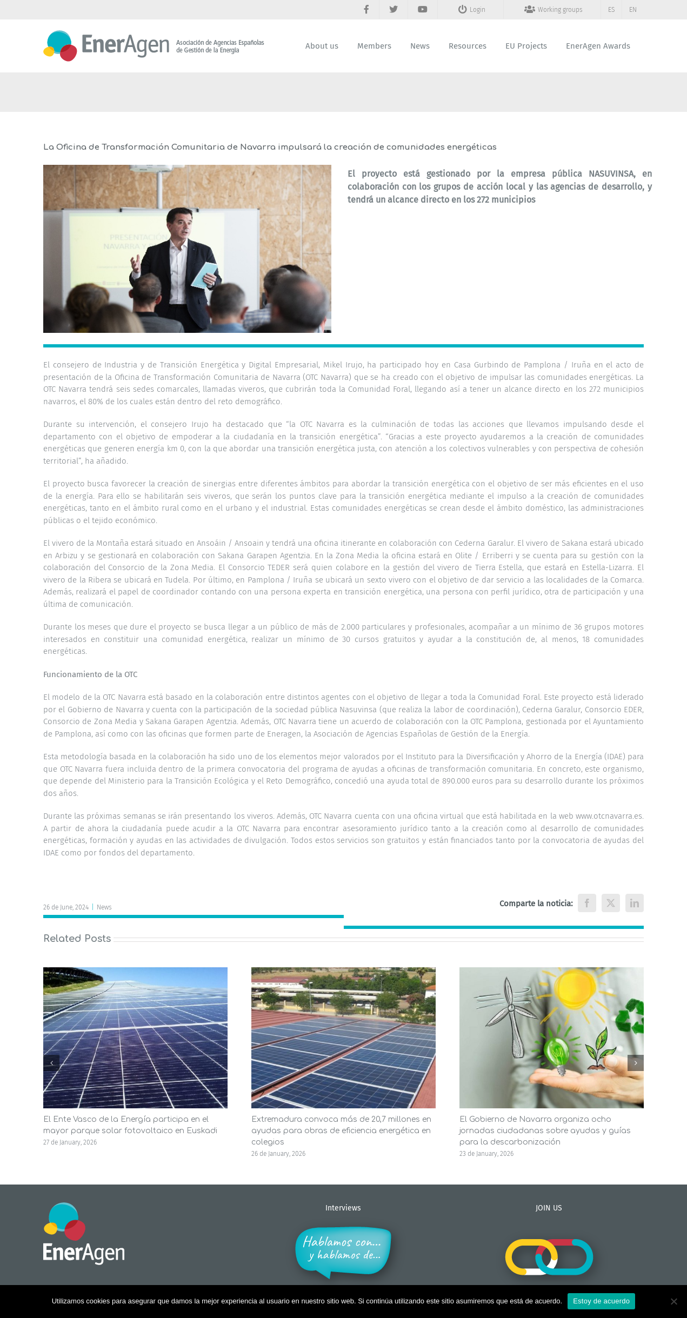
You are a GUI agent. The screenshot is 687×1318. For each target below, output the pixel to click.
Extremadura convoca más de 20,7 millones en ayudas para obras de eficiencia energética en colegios (341, 1130)
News (104, 907)
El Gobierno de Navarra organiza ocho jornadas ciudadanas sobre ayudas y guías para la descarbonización (545, 1130)
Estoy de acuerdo (601, 1301)
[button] (51, 1063)
